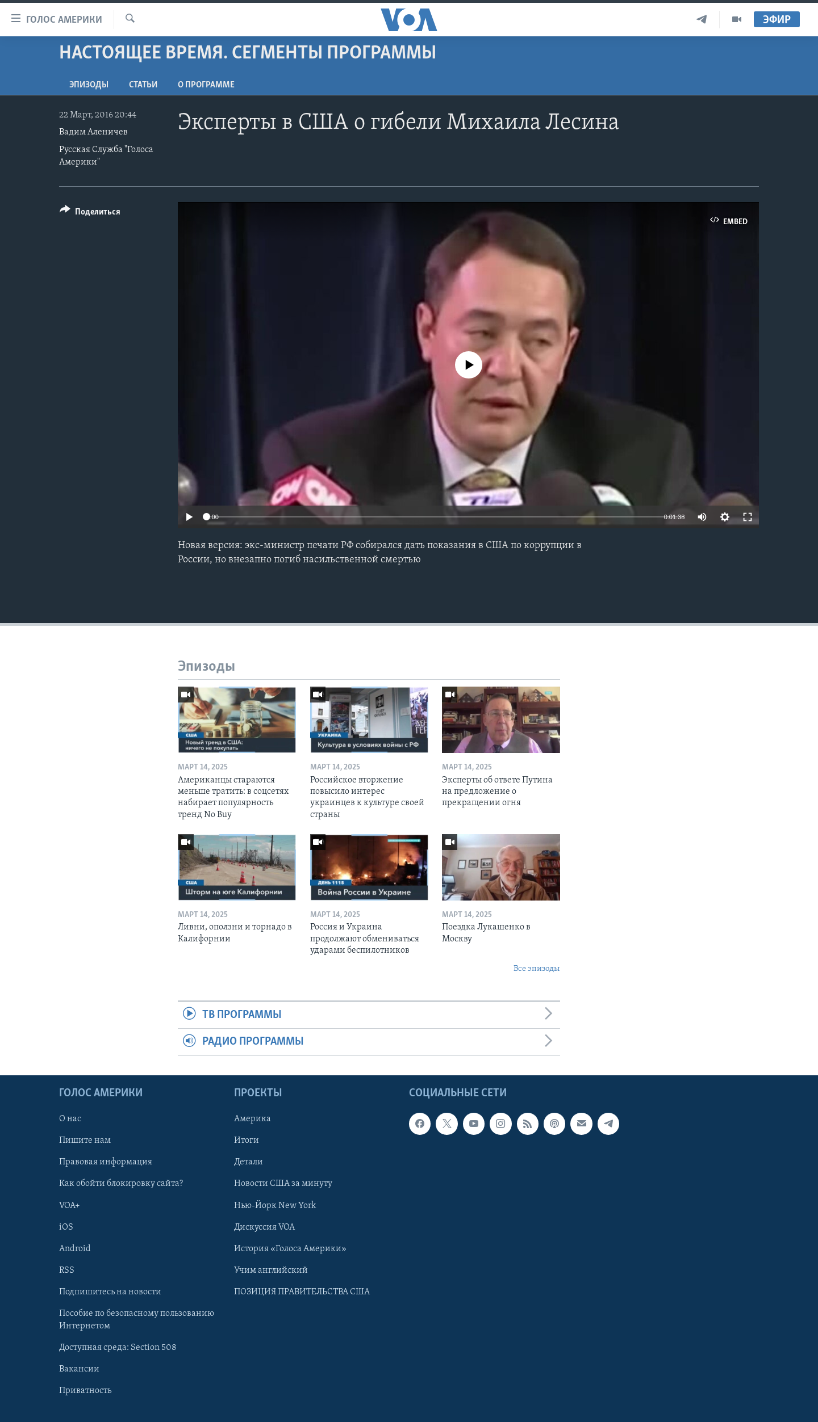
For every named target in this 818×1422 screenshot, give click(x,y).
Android (75, 1248)
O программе (206, 85)
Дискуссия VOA (264, 1226)
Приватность (85, 1390)
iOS (66, 1226)
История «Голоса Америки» (290, 1248)
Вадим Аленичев (93, 132)
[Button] (90, 213)
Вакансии (79, 1369)
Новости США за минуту (283, 1183)
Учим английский (271, 1269)
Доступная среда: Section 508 (118, 1347)
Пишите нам (85, 1140)
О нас (70, 1119)
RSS (66, 1269)
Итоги (246, 1140)
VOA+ (69, 1205)
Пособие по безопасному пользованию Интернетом (136, 1319)
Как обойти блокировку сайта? (121, 1183)
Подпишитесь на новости (110, 1291)
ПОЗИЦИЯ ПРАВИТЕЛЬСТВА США (302, 1291)
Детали (248, 1162)
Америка (252, 1119)
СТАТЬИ (143, 85)
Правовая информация (105, 1162)
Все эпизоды (537, 969)
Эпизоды (88, 85)
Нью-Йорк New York (275, 1205)
